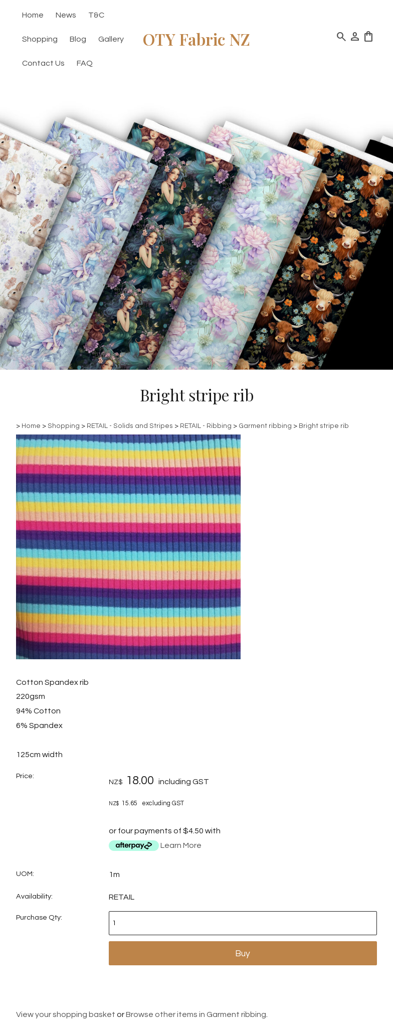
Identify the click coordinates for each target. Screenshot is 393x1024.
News (66, 15)
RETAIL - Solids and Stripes (130, 425)
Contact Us (43, 63)
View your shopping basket (65, 1014)
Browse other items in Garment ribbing (196, 1014)
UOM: (25, 873)
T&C (96, 15)
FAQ (85, 63)
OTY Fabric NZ (196, 39)
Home (33, 15)
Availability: (34, 896)
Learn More (181, 845)
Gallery (111, 39)
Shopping (40, 39)
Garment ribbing (265, 425)
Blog (78, 39)
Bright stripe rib (324, 425)
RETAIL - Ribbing (206, 425)
